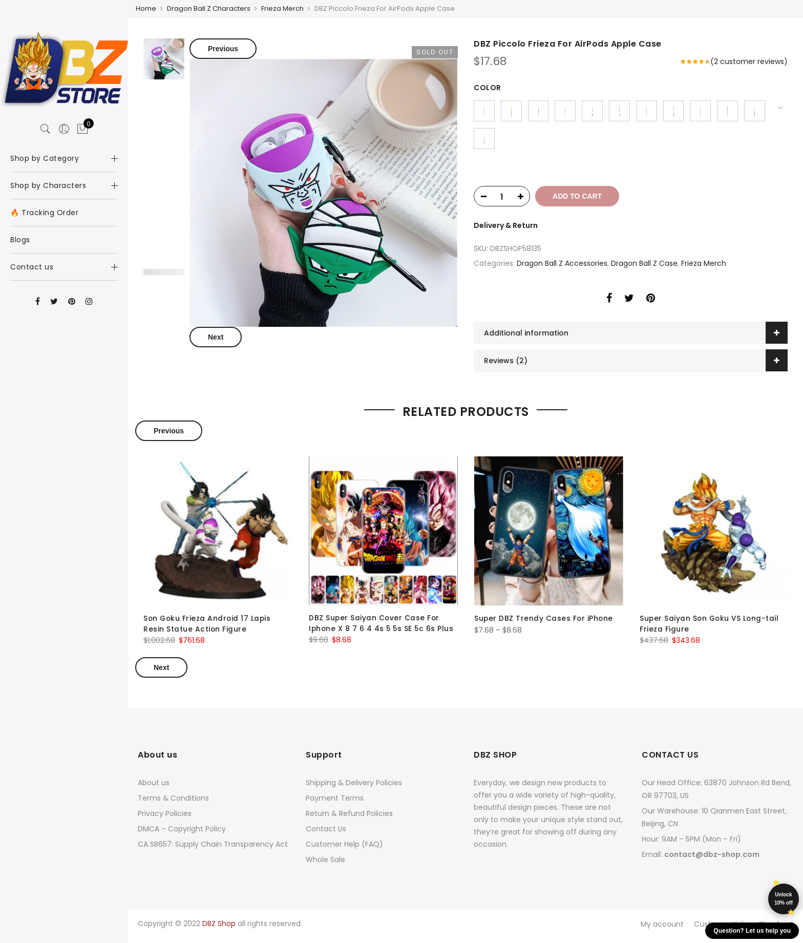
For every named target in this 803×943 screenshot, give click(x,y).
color (487, 86)
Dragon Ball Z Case (644, 270)
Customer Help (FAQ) (344, 850)
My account (662, 929)
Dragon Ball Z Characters (208, 8)
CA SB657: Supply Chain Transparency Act (213, 850)
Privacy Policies (165, 819)
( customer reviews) (749, 60)
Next (215, 336)
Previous (223, 48)
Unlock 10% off (783, 899)
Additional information (526, 339)
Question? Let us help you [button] (752, 930)
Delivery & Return (506, 232)
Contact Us (326, 834)
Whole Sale (325, 865)
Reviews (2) (505, 367)
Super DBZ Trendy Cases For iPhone (544, 625)
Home (146, 8)
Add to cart (580, 203)
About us (154, 788)
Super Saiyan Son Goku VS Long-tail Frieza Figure (710, 630)
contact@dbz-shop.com (711, 860)
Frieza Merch (282, 8)
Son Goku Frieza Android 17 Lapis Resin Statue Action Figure (208, 630)
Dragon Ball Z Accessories (562, 270)
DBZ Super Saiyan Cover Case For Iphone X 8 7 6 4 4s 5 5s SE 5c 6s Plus (382, 629)
